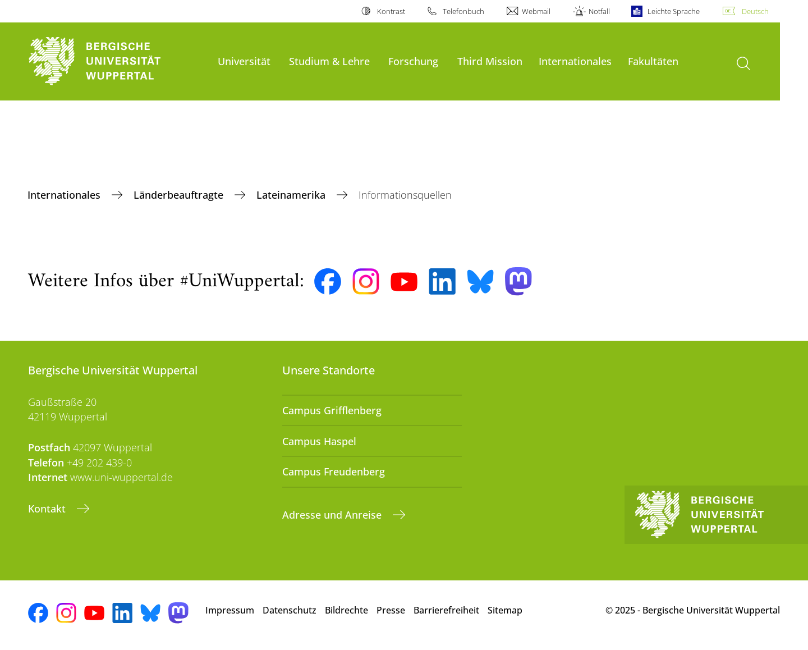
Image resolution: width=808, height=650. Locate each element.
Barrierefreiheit (446, 610)
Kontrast (391, 11)
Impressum (229, 610)
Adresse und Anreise (333, 514)
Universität (244, 61)
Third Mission (489, 61)
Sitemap (505, 610)
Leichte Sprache (674, 11)
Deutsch (755, 11)
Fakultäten (653, 61)
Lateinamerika (292, 195)
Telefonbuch (463, 11)
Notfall (599, 11)
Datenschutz (289, 610)
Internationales (575, 61)
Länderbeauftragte (180, 195)
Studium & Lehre (329, 61)
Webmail (536, 11)
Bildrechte (346, 610)
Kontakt (48, 508)
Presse (391, 610)
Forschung (413, 61)
